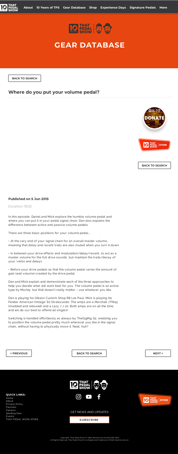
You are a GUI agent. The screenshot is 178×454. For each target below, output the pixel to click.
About (9, 401)
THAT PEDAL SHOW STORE (22, 419)
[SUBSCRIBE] (89, 419)
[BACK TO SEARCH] (24, 78)
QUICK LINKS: (15, 394)
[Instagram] (78, 396)
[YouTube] (88, 396)
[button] (93, 7)
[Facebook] (98, 396)
